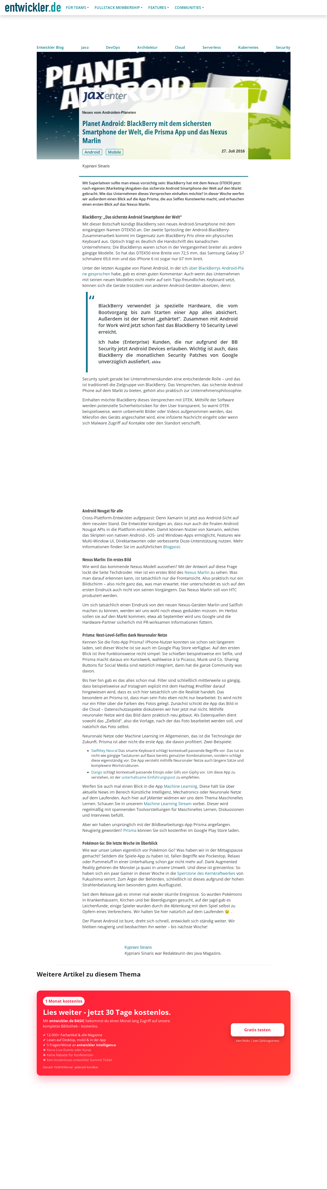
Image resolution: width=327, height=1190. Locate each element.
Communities (188, 7)
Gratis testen (257, 1029)
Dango (96, 772)
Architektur (147, 47)
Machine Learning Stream (168, 803)
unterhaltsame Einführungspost (148, 777)
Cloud (180, 47)
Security (283, 47)
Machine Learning (180, 786)
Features (157, 7)
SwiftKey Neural (104, 750)
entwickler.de (33, 8)
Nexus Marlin (197, 572)
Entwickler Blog (50, 47)
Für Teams (76, 7)
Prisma (129, 830)
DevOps (113, 47)
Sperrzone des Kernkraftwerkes (206, 873)
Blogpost (171, 546)
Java (85, 47)
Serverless (212, 47)
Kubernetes (248, 47)
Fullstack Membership (117, 7)
